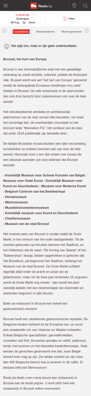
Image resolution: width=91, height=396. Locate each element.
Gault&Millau (21, 31)
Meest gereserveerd (74, 31)
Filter (72, 18)
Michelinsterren (45, 31)
